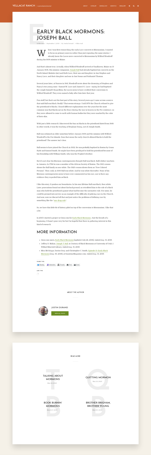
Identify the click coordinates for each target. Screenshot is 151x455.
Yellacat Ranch (24, 6)
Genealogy (103, 6)
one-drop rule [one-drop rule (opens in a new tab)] (60, 200)
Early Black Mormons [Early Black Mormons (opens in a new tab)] (81, 218)
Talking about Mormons (53, 378)
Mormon (41, 43)
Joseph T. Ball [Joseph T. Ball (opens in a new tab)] (62, 244)
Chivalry (93, 6)
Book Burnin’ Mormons (53, 404)
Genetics (113, 6)
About (85, 6)
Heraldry (122, 6)
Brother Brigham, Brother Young (98, 404)
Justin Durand (68, 43)
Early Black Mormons (64, 240)
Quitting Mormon (98, 377)
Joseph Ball (74, 70)
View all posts (60, 313)
